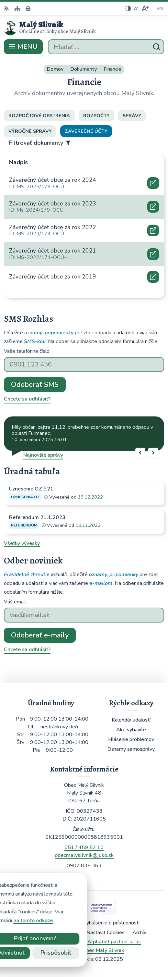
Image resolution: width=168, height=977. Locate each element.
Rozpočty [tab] (96, 115)
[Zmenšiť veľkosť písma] (136, 8)
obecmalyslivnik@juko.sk (84, 855)
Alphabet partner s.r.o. (114, 941)
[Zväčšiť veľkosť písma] (145, 8)
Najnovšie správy (43, 455)
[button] (140, 453)
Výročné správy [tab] (29, 131)
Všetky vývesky (22, 543)
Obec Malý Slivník (103, 950)
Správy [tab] (132, 115)
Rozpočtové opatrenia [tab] (39, 115)
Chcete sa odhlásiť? (27, 398)
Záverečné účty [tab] (86, 131)
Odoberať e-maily (40, 635)
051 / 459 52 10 (84, 847)
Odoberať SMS (35, 385)
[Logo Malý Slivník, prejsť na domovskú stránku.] (84, 27)
